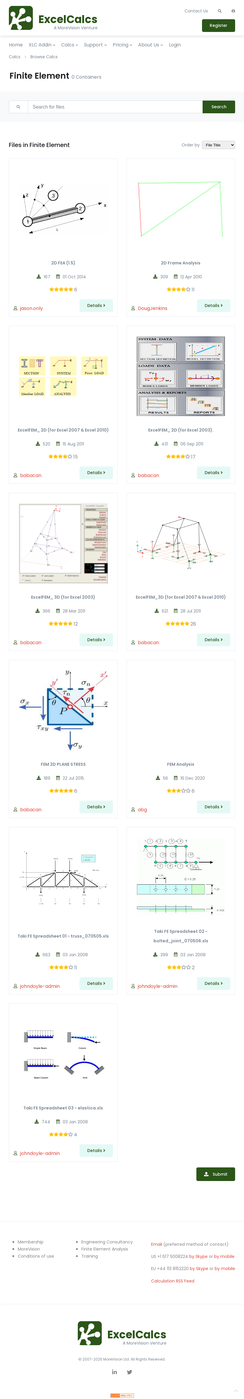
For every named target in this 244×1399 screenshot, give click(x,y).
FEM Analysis (180, 764)
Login (175, 44)
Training (89, 1256)
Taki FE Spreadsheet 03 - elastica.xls (63, 1108)
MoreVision (29, 1249)
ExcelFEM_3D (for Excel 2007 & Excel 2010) (181, 597)
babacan (30, 475)
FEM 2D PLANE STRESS (63, 764)
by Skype (198, 1256)
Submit (219, 1174)
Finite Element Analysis (104, 1249)
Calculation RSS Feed (172, 1281)
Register (218, 25)
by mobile (224, 1256)
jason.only (31, 308)
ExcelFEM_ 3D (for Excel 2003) (63, 597)
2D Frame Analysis (181, 263)
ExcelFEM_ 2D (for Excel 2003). (181, 430)
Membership (30, 1242)
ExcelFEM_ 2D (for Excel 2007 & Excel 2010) (63, 430)
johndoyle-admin (40, 986)
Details (96, 305)
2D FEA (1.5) (63, 263)
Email (156, 1244)
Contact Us (196, 11)
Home (16, 44)
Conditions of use (36, 1256)
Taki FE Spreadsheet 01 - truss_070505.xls (63, 936)
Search (219, 107)
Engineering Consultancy (107, 1242)
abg (142, 809)
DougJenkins (152, 308)
